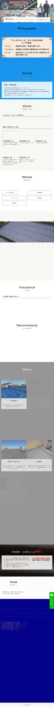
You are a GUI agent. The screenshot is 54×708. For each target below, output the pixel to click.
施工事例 (41, 19)
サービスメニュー (36, 19)
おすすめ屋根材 (18, 22)
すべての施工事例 (10, 194)
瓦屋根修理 (40, 194)
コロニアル (14, 199)
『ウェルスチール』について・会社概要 (25, 19)
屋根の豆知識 (24, 22)
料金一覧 (45, 19)
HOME (17, 19)
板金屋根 (39, 199)
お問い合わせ (29, 22)
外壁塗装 (14, 204)
